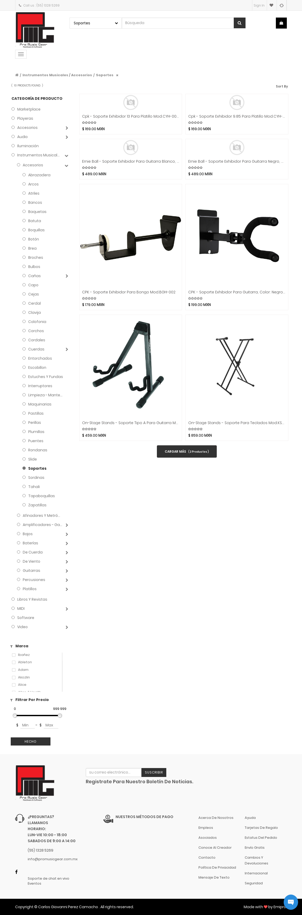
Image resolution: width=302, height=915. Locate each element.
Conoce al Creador (215, 847)
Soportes (104, 75)
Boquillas (36, 230)
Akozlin (24, 677)
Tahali (34, 486)
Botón (33, 239)
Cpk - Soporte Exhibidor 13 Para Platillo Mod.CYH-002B (130, 116)
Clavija (34, 312)
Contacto (206, 857)
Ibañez (24, 655)
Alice (22, 684)
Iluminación (28, 146)
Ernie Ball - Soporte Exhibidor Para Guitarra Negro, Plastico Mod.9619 (236, 161)
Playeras (25, 118)
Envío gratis (255, 847)
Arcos (33, 184)
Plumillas (36, 431)
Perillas (34, 422)
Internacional (256, 873)
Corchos (36, 330)
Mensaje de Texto (214, 877)
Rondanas (37, 450)
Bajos (28, 533)
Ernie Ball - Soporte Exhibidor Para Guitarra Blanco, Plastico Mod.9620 (130, 161)
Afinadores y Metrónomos (42, 515)
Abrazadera (39, 175)
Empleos (205, 827)
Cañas (34, 275)
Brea (32, 248)
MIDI (21, 608)
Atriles (33, 193)
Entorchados (40, 358)
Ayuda (250, 817)
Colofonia (37, 321)
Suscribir (154, 772)
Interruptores (40, 385)
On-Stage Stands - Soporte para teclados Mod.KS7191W (236, 423)
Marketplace (29, 109)
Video (22, 626)
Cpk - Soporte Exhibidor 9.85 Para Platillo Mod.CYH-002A (236, 116)
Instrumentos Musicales (39, 155)
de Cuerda (33, 552)
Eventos (34, 883)
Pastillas (36, 413)
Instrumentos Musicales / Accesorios (57, 75)
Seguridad (254, 883)
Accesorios (27, 127)
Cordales (36, 340)
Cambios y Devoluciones (256, 860)
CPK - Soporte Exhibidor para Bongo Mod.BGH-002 (128, 292)
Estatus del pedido (261, 837)
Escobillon (37, 367)
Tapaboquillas (41, 495)
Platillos (30, 588)
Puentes (35, 440)
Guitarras (31, 570)
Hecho (31, 741)
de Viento (31, 561)
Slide (32, 459)
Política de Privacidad (217, 867)
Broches (35, 257)
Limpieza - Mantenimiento (45, 395)
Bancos (35, 202)
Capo (33, 285)
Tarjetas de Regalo (261, 827)
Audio (22, 136)
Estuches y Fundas (45, 376)
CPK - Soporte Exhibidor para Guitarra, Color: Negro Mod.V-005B (236, 292)
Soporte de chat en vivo (48, 878)
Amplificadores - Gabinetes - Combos (42, 524)
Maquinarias (40, 404)
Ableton (25, 662)
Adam (23, 669)
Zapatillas (37, 505)
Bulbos (34, 266)
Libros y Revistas (32, 599)
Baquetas (37, 211)
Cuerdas (36, 349)
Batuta (34, 220)
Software (25, 617)
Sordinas (36, 477)
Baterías (30, 543)
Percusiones (34, 579)
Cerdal (34, 303)
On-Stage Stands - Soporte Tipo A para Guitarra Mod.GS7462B (130, 423)
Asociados (207, 837)
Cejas (33, 294)
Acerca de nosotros (215, 817)
